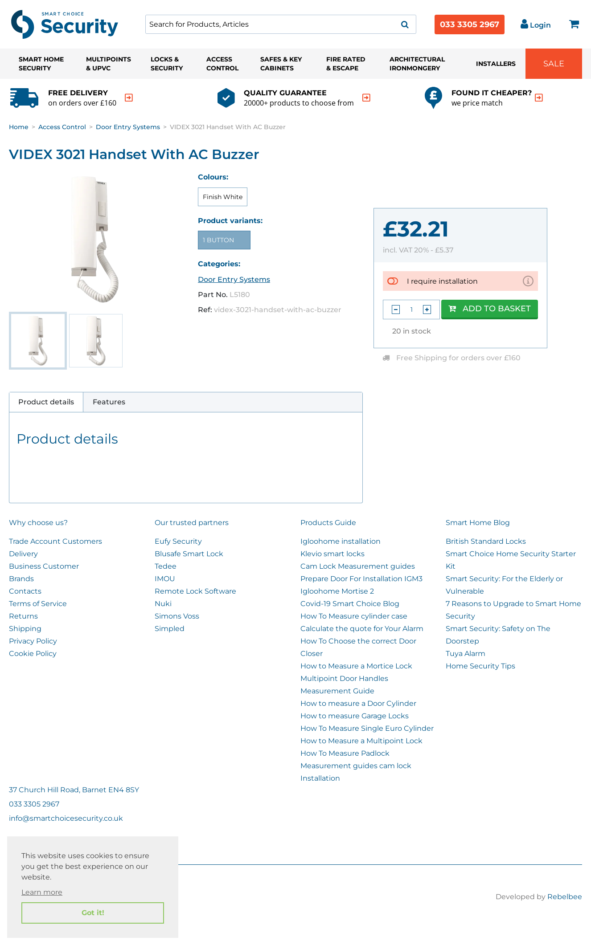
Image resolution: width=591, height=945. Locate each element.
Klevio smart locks (332, 554)
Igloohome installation (340, 541)
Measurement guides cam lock (355, 766)
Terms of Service (38, 603)
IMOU (165, 578)
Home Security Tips (480, 666)
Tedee (165, 566)
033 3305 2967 (469, 24)
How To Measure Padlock (345, 753)
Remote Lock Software (195, 591)
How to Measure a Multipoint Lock (361, 741)
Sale (553, 64)
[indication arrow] (129, 98)
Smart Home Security (41, 63)
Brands (21, 578)
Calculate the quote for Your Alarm (361, 628)
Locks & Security (167, 63)
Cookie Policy (33, 653)
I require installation (442, 281)
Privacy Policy (33, 641)
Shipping (25, 628)
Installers (496, 64)
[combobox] (280, 24)
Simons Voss (177, 616)
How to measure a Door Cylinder (358, 703)
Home (19, 126)
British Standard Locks (486, 541)
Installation (320, 778)
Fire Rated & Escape (345, 63)
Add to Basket (489, 309)
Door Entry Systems (128, 126)
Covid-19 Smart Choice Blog (349, 603)
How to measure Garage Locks (354, 716)
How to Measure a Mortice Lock (356, 666)
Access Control (222, 63)
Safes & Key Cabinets (281, 63)
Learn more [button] (41, 892)
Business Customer (44, 566)
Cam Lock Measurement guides (357, 566)
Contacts (25, 591)
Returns (23, 616)
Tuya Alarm (465, 653)
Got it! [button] (93, 912)
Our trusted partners (192, 522)
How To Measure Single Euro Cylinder (367, 728)
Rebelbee (564, 896)
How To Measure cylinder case (353, 616)
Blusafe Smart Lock (189, 554)
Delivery (23, 554)
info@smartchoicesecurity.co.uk (66, 818)
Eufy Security (178, 541)
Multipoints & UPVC (108, 63)
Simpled (170, 628)
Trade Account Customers (55, 541)
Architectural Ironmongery (417, 63)
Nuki (163, 603)
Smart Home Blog (478, 522)
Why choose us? (38, 522)
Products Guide (328, 522)
